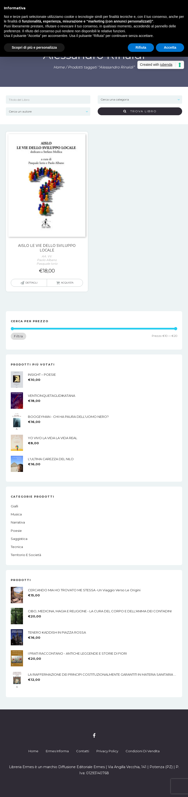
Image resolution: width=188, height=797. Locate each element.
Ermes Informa (57, 751)
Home (59, 67)
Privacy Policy (107, 751)
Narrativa (18, 522)
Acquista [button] (67, 282)
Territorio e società (26, 555)
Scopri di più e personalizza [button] (34, 47)
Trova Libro (140, 111)
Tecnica (17, 547)
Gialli (14, 506)
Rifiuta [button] (141, 47)
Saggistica (19, 539)
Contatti (82, 751)
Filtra (18, 336)
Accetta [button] (170, 47)
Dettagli (31, 282)
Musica (16, 514)
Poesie (16, 531)
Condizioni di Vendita (143, 751)
